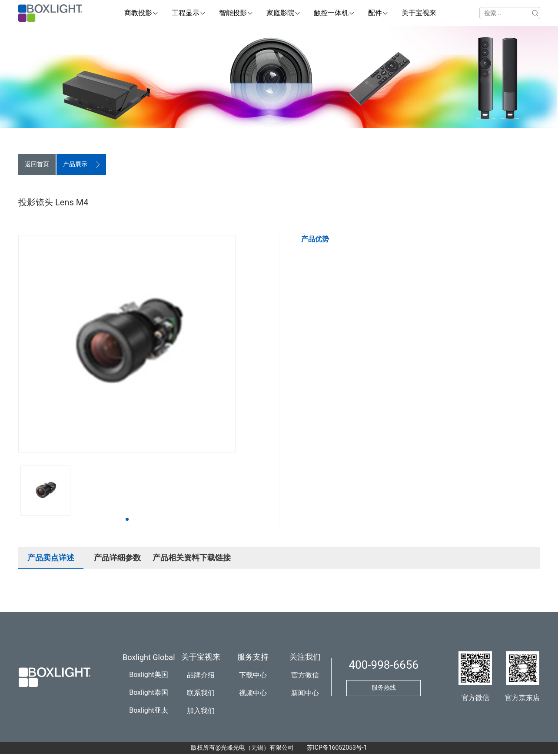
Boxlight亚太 (148, 710)
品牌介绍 (201, 675)
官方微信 (305, 675)
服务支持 (253, 656)
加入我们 (201, 711)
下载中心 (253, 675)
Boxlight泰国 (148, 692)
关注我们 (305, 656)
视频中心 (253, 693)
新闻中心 (305, 693)
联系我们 (201, 693)
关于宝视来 (200, 656)
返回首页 (37, 164)
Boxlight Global (149, 657)
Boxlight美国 (148, 674)
